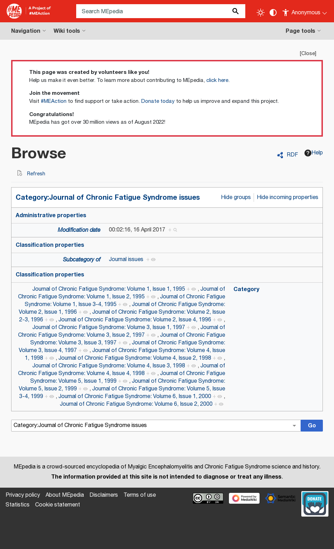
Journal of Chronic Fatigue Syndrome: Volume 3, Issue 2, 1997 (121, 331)
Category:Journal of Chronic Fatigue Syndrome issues (108, 197)
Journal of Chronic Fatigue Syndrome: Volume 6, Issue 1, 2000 (134, 396)
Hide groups (236, 197)
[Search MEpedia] (160, 11)
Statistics (18, 505)
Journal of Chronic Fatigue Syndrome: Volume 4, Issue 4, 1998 (121, 369)
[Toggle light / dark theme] (260, 12)
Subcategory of (82, 260)
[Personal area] (304, 11)
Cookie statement (57, 505)
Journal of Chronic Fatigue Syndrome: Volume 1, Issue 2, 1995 (121, 293)
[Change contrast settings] (273, 12)
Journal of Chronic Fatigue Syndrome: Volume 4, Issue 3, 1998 (108, 365)
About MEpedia (65, 495)
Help (313, 152)
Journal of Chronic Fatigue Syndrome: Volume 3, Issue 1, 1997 (108, 327)
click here (217, 80)
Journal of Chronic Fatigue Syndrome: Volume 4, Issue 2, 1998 (134, 358)
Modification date (79, 230)
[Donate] (314, 503)
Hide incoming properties (287, 197)
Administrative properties (51, 215)
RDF (292, 155)
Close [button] (308, 53)
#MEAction (53, 101)
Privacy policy (23, 495)
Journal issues (126, 259)
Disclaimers (103, 495)
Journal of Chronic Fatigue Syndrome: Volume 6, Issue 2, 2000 (136, 404)
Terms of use (140, 495)
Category (246, 289)
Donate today (158, 101)
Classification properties (50, 245)
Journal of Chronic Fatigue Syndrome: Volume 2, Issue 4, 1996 (134, 319)
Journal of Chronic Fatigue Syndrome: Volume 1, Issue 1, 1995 (108, 289)
